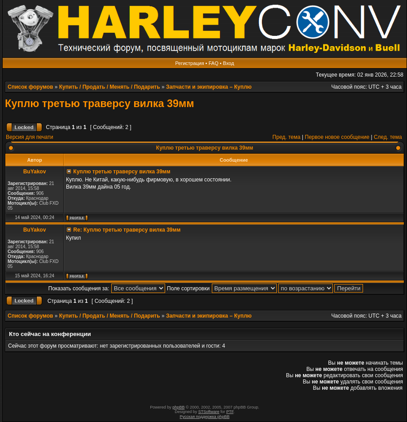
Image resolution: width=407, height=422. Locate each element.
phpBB (178, 407)
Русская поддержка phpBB (205, 416)
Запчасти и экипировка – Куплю (209, 87)
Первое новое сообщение (337, 137)
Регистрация (189, 63)
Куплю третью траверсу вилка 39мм (99, 103)
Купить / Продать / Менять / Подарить (109, 87)
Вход (228, 63)
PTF (229, 411)
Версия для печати (29, 137)
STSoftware (208, 411)
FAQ (214, 63)
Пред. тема (286, 137)
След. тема (388, 137)
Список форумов (30, 87)
